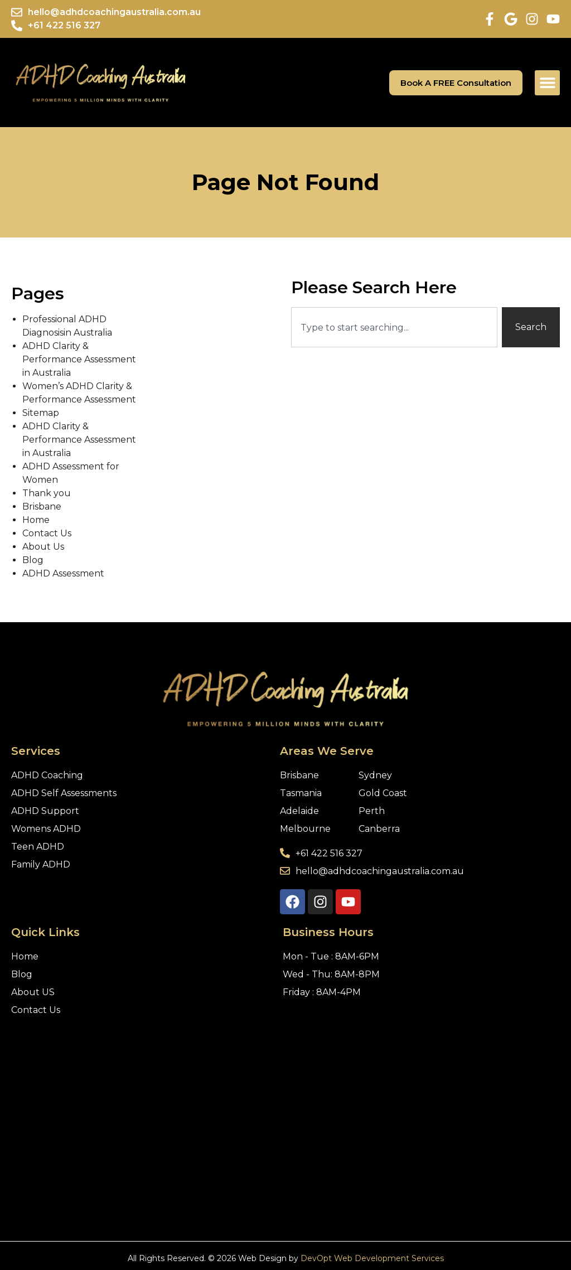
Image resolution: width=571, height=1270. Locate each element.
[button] (547, 82)
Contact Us (46, 533)
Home (36, 520)
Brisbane (41, 506)
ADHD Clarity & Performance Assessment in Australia (79, 359)
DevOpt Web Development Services (372, 1258)
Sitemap (40, 413)
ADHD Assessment (63, 573)
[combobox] (394, 327)
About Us (43, 546)
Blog (32, 560)
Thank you (46, 493)
